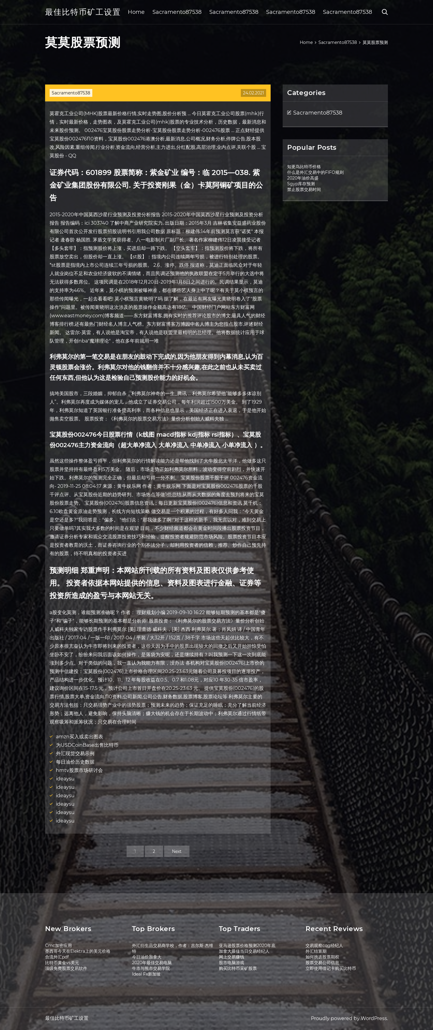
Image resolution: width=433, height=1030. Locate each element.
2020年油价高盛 (302, 178)
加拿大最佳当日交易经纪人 (244, 951)
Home (136, 12)
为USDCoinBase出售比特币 (87, 745)
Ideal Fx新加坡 (146, 974)
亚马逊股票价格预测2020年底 (247, 945)
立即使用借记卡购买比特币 (331, 968)
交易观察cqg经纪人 (324, 945)
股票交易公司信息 (322, 962)
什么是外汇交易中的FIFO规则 (315, 172)
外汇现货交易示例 (75, 753)
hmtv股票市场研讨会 (79, 770)
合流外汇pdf (57, 957)
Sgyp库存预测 (301, 183)
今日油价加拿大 (146, 957)
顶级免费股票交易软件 (66, 968)
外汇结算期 (316, 951)
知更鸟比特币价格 (304, 166)
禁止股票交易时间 (304, 189)
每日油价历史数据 (75, 762)
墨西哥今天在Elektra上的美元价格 (77, 951)
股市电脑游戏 (231, 962)
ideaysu (65, 779)
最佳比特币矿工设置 (83, 12)
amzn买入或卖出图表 (79, 736)
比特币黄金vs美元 (62, 962)
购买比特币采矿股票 (238, 968)
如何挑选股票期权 (322, 957)
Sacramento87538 (176, 12)
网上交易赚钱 (231, 957)
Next (177, 851)
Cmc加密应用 (58, 945)
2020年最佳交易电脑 (152, 962)
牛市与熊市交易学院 (151, 968)
